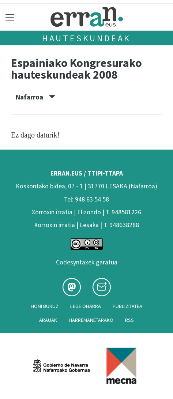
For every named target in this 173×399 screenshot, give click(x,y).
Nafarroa (35, 97)
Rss (129, 320)
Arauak (48, 320)
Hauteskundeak (86, 38)
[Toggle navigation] (10, 17)
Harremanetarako (91, 320)
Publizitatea (127, 306)
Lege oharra (85, 306)
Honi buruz (45, 306)
